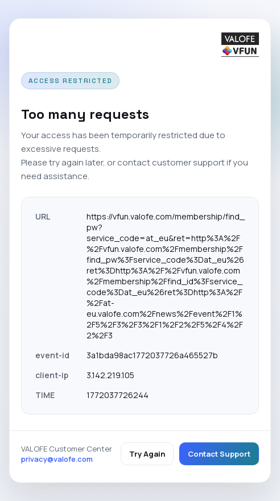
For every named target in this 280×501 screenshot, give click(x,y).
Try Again (147, 454)
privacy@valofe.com (57, 459)
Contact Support (219, 454)
